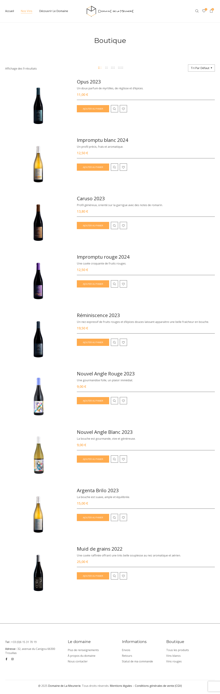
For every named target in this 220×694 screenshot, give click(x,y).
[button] (211, 11)
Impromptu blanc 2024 (102, 140)
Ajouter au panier (93, 108)
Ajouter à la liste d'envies (123, 108)
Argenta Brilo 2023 (98, 490)
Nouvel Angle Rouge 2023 (106, 373)
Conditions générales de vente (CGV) (158, 686)
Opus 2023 (89, 81)
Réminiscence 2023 (98, 315)
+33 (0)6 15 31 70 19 (24, 642)
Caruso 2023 (91, 198)
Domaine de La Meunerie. (64, 686)
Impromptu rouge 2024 (103, 256)
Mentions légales (121, 686)
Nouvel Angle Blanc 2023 (105, 432)
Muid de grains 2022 (100, 548)
